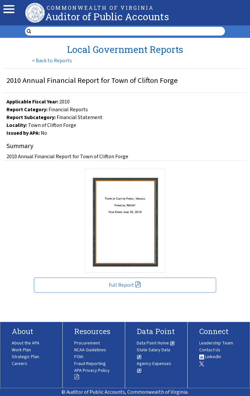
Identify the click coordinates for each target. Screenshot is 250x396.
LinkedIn (210, 357)
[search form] (129, 31)
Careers (19, 363)
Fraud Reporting (90, 363)
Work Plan (21, 350)
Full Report (125, 285)
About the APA (25, 343)
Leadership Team (216, 343)
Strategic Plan (25, 357)
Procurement (87, 343)
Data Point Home (156, 343)
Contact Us (209, 350)
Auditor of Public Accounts (107, 16)
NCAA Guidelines (90, 350)
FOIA (78, 357)
